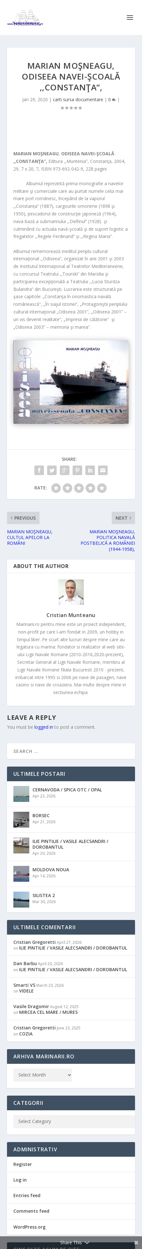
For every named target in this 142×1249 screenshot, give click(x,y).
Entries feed (26, 1195)
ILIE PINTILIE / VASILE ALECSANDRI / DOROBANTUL (70, 844)
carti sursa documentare (78, 99)
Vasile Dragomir (31, 1006)
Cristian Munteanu (71, 615)
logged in (43, 727)
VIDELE (26, 991)
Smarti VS (24, 985)
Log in (20, 1180)
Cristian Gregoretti (34, 942)
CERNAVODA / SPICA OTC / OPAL (67, 790)
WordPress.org (29, 1227)
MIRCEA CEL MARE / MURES (48, 1012)
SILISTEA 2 (43, 895)
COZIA (25, 1034)
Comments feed (31, 1211)
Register (22, 1164)
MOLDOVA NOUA (50, 870)
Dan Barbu (25, 963)
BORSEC (41, 815)
